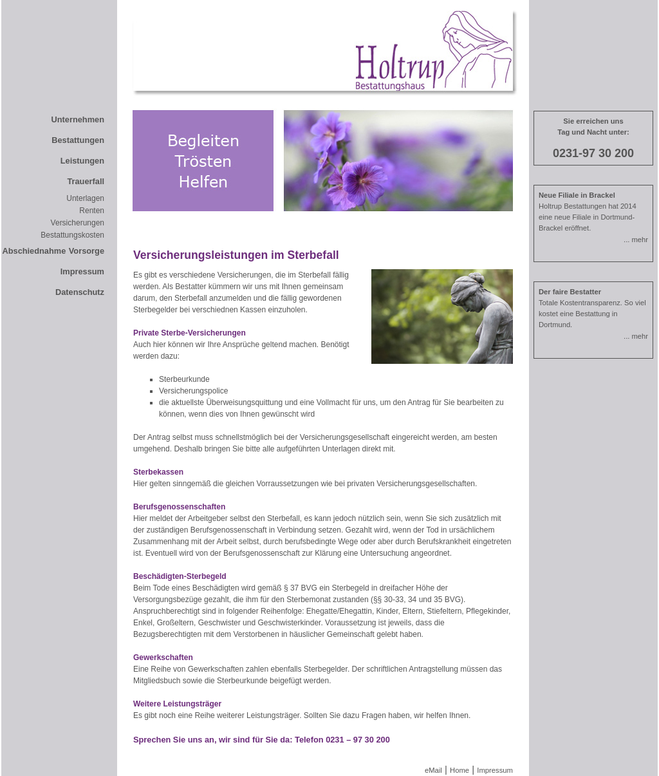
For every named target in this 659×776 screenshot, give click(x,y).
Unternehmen (77, 119)
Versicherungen (77, 222)
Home (459, 770)
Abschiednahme (34, 251)
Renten (91, 210)
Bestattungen (77, 140)
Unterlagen (85, 198)
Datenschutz (79, 292)
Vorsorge (86, 251)
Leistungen (82, 161)
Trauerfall (85, 181)
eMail (433, 770)
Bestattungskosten (72, 235)
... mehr (636, 239)
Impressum (82, 271)
